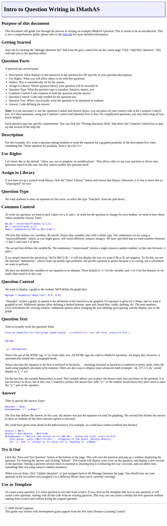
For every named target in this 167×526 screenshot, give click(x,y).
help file (67, 34)
